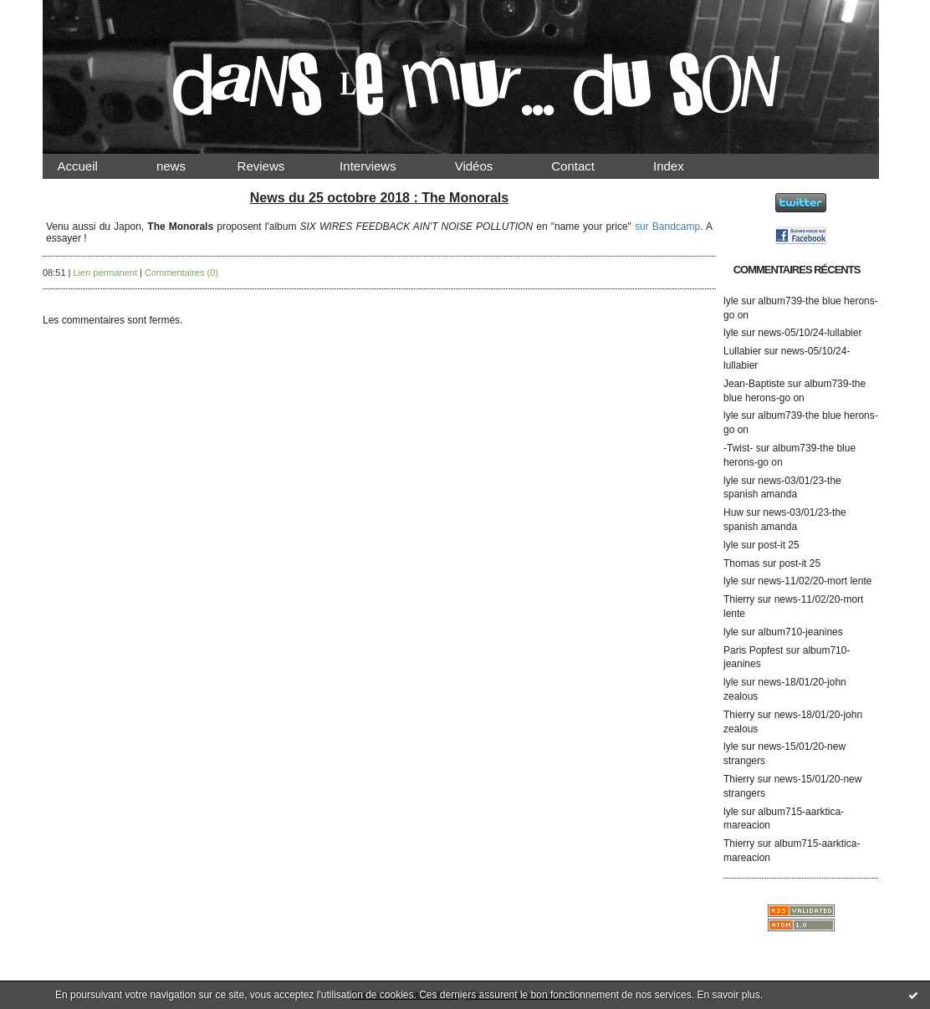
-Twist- (738, 448)
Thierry (738, 599)
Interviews (382, 166)
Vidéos (487, 166)
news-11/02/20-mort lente (814, 581)
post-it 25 (778, 545)
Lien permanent (105, 273)
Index (682, 166)
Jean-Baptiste (753, 384)
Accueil (92, 166)
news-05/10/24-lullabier (809, 333)
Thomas (741, 563)
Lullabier (742, 351)
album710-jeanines (800, 632)
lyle (730, 301)
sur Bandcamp (667, 226)
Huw (733, 512)
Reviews (277, 166)
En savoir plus (728, 995)
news (185, 166)
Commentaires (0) (181, 273)
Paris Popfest (753, 650)
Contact (587, 166)
